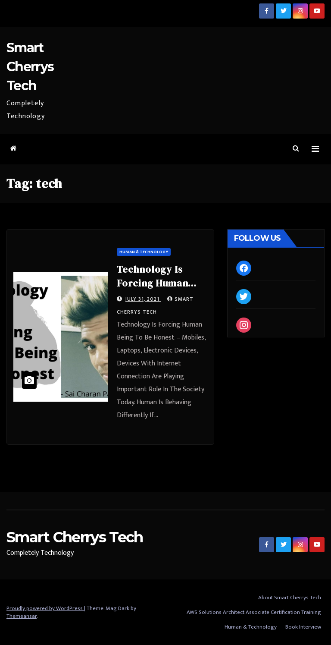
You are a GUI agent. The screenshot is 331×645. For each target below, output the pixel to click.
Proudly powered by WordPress (45, 608)
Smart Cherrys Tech (29, 67)
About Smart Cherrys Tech (289, 597)
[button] (296, 148)
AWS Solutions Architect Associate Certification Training (254, 612)
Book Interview (303, 627)
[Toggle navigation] (315, 149)
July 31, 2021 (143, 299)
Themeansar (21, 616)
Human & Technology (143, 252)
